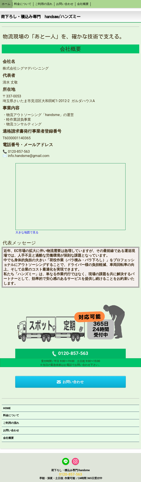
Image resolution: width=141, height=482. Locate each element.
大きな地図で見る (26, 232)
